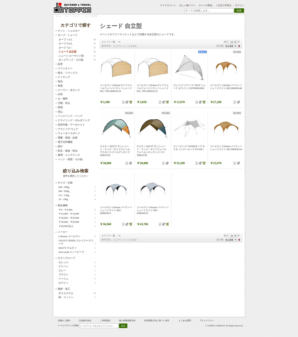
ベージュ (77, 279)
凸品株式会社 (85, 320)
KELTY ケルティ (77, 248)
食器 (60, 85)
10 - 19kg (77, 199)
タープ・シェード (72, 16)
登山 (60, 111)
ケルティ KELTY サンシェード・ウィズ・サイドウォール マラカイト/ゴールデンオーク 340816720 (115, 151)
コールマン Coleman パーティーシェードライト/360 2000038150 (226, 148)
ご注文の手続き (224, 5)
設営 (60, 64)
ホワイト (77, 283)
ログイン (239, 5)
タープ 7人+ (77, 47)
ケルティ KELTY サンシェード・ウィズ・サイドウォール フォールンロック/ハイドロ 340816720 (151, 151)
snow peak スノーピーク (77, 252)
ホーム (58, 16)
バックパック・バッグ (70, 115)
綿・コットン (77, 297)
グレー (77, 270)
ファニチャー (65, 68)
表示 (226, 42)
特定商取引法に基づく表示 (157, 320)
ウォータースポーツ (69, 133)
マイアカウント (168, 5)
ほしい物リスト (187, 5)
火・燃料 (63, 98)
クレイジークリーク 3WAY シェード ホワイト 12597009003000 (189, 87)
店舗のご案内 (64, 320)
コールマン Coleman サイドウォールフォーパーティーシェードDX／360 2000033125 (153, 88)
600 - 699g (77, 187)
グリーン (77, 266)
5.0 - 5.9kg (77, 195)
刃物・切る (64, 103)
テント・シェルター (69, 30)
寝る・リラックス (68, 72)
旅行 (60, 146)
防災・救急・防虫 (68, 150)
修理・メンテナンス (69, 154)
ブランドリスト (206, 320)
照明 (60, 107)
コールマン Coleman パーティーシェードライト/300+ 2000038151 (116, 210)
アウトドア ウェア (68, 129)
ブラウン (77, 274)
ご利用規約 (105, 320)
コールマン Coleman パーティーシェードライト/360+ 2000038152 (153, 210)
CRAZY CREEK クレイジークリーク (77, 242)
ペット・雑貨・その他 (70, 159)
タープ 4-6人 (77, 43)
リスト (133, 46)
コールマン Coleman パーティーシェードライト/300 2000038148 (226, 87)
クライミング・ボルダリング (74, 120)
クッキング (64, 77)
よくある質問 (184, 320)
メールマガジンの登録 (68, 325)
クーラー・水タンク (69, 90)
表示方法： (107, 46)
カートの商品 (205, 5)
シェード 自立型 (77, 51)
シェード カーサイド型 (77, 56)
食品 (60, 81)
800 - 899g (77, 191)
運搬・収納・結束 (68, 137)
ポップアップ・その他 (77, 60)
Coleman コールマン (77, 236)
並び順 (219, 46)
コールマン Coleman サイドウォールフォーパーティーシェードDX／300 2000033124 (116, 88)
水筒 (60, 94)
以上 (77, 226)
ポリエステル (77, 293)
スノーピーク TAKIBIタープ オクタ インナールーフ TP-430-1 (189, 148)
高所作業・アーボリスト (71, 124)
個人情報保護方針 (127, 320)
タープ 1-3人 (77, 39)
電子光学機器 (65, 142)
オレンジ (77, 262)
